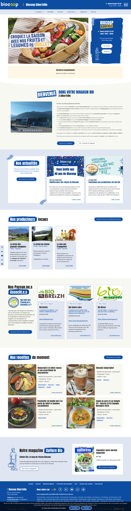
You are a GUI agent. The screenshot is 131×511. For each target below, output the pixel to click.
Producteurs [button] (71, 12)
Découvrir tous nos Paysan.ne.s (20, 332)
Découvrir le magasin (65, 143)
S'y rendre (107, 46)
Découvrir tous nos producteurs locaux (108, 219)
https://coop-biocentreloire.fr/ (78, 321)
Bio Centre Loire (75, 307)
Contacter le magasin (87, 143)
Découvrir (23, 266)
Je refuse (74, 508)
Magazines (83, 12)
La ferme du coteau (41, 244)
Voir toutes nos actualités (26, 179)
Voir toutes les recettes (113, 357)
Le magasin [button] (38, 12)
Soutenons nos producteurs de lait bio (104, 182)
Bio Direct (102, 307)
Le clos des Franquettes (65, 245)
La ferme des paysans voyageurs (18, 245)
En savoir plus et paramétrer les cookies (54, 508)
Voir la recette (57, 393)
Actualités (50, 12)
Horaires (106, 51)
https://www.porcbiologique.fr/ (107, 319)
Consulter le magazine (107, 468)
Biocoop (93, 12)
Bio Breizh (43, 307)
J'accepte (86, 508)
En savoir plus (56, 335)
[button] (9, 41)
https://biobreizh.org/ (46, 319)
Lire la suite (77, 199)
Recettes (60, 12)
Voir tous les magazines (29, 468)
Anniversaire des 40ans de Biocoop (64, 182)
